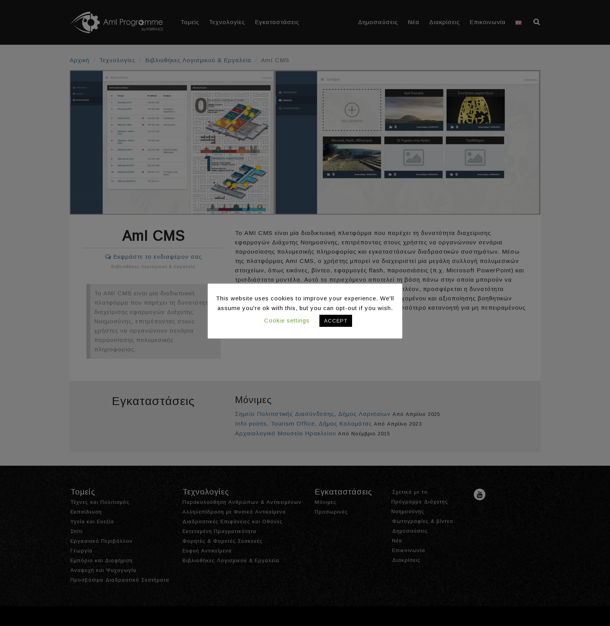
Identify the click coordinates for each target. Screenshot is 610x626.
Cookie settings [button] (287, 320)
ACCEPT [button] (335, 321)
